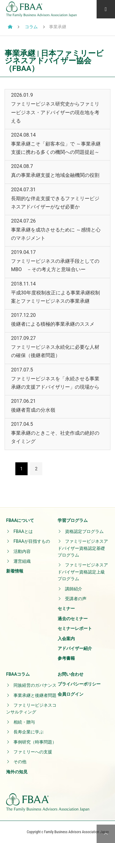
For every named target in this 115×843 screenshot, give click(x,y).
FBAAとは (23, 531)
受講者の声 (75, 598)
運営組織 (22, 561)
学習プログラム (73, 520)
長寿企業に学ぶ (28, 731)
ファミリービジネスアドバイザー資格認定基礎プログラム (83, 548)
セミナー (66, 608)
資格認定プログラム (84, 531)
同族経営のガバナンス (34, 685)
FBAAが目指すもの (31, 541)
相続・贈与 (24, 722)
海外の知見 (17, 771)
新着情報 (14, 571)
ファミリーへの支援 (32, 751)
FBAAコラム (18, 674)
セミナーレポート (75, 628)
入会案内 (66, 638)
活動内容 (22, 551)
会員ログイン (70, 694)
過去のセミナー (73, 618)
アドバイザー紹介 (75, 648)
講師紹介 (73, 588)
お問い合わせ (70, 674)
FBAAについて (20, 520)
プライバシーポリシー (79, 684)
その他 (19, 761)
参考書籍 (66, 658)
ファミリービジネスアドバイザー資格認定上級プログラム (83, 571)
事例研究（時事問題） (34, 742)
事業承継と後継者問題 (34, 695)
